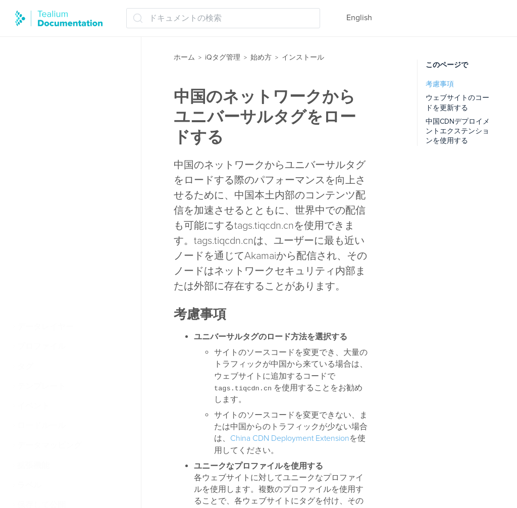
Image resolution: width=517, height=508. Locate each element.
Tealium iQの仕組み (57, 50)
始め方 (261, 57)
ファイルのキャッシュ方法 (70, 287)
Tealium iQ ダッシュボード (70, 70)
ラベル (29, 485)
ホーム (184, 57)
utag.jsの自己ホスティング (75, 247)
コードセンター (55, 208)
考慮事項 (440, 84)
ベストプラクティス (58, 307)
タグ (25, 367)
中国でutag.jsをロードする (75, 268)
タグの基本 (42, 109)
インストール (46, 169)
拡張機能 (33, 466)
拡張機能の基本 (50, 129)
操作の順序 (42, 149)
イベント (33, 406)
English (359, 18)
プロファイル (41, 346)
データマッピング (49, 445)
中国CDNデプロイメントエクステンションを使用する (458, 131)
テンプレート (41, 386)
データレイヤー (45, 327)
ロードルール (41, 426)
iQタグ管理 (222, 57)
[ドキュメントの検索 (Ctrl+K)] (223, 18)
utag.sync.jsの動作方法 (68, 228)
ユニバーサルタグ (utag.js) (74, 188)
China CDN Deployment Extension (289, 438)
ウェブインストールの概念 (70, 89)
